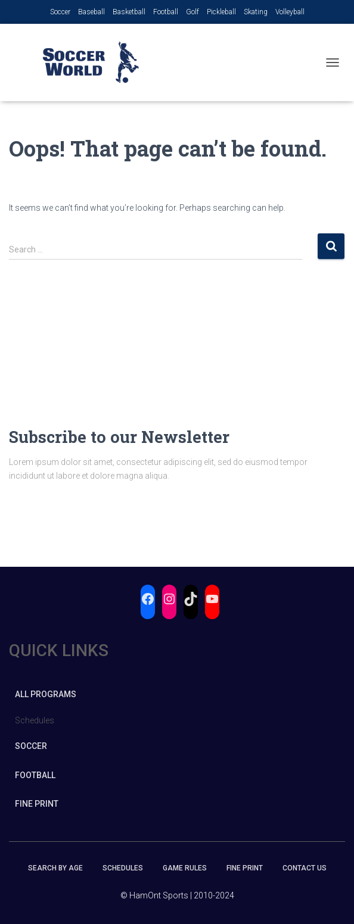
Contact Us (304, 868)
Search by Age (55, 868)
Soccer (60, 12)
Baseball (91, 12)
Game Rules (185, 868)
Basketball (129, 12)
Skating (256, 12)
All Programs (45, 694)
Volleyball (290, 12)
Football (165, 12)
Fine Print (36, 803)
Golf (192, 12)
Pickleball (221, 12)
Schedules (123, 868)
